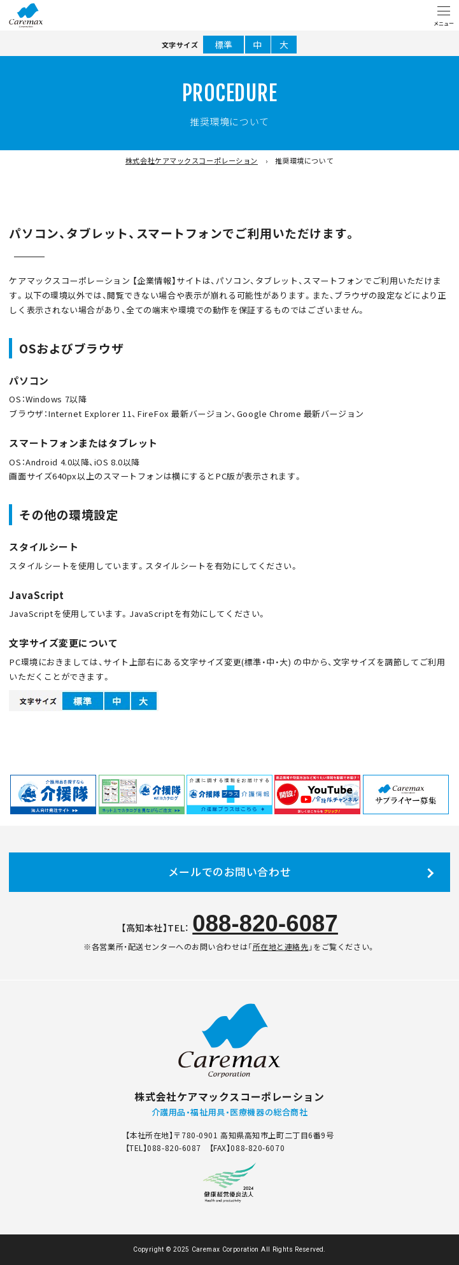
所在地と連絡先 (281, 946)
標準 (224, 44)
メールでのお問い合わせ (229, 871)
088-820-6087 (265, 923)
